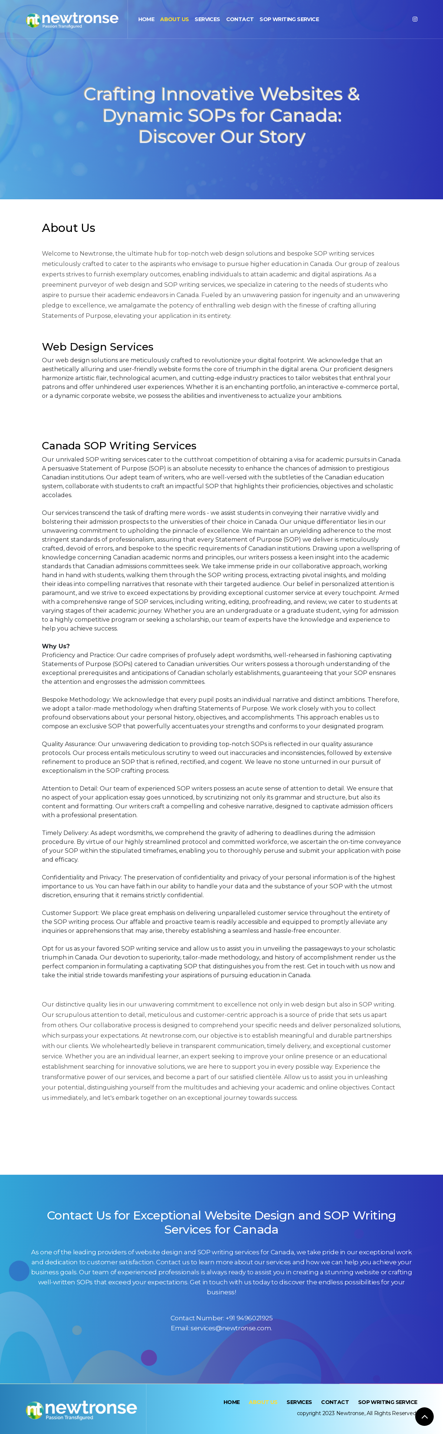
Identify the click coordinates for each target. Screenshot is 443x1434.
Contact (240, 19)
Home (146, 19)
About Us (174, 19)
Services (207, 19)
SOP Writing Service (289, 19)
